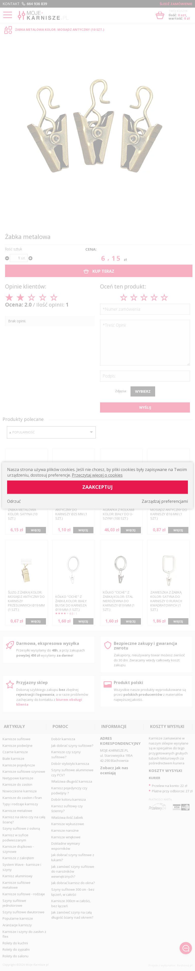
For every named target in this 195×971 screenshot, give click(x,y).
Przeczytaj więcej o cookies (97, 475)
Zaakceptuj (97, 487)
